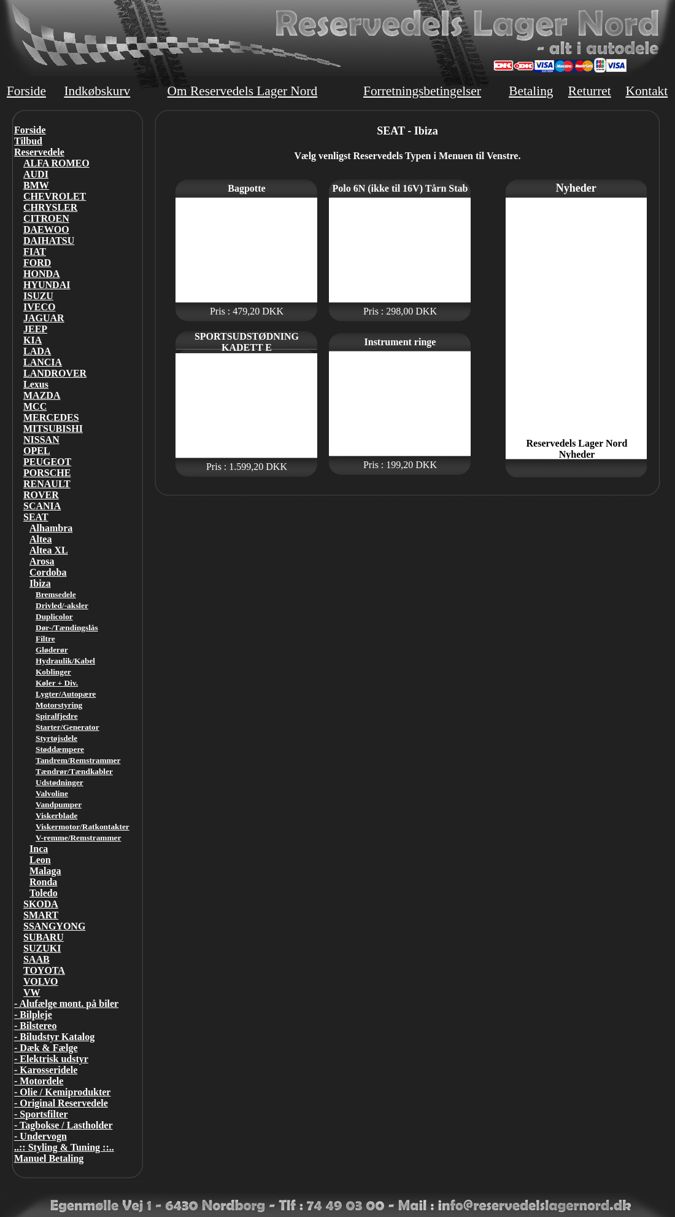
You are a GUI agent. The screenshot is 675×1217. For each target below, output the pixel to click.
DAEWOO (46, 229)
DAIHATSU (48, 240)
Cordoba (47, 572)
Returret (589, 91)
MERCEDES (51, 417)
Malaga (45, 871)
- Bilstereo (35, 1025)
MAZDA (41, 395)
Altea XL (48, 550)
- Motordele (38, 1081)
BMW (36, 185)
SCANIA (42, 506)
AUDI (35, 174)
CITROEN (46, 218)
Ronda (43, 882)
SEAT (35, 517)
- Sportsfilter (41, 1114)
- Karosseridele (45, 1070)
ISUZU (38, 296)
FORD (37, 262)
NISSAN (41, 439)
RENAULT (47, 484)
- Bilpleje (33, 1014)
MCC (35, 406)
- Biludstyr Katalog (54, 1036)
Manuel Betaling (48, 1158)
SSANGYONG (54, 926)
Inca (38, 848)
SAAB (36, 959)
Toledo (43, 893)
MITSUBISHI (53, 428)
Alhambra (50, 528)
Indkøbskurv (97, 91)
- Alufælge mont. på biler (66, 1003)
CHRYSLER (50, 207)
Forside (26, 91)
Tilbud (28, 141)
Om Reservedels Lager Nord (243, 91)
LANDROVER (55, 373)
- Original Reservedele (61, 1103)
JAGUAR (43, 318)
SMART (40, 915)
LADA (37, 351)
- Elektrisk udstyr (51, 1059)
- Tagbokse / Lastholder (63, 1125)
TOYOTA (44, 970)
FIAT (34, 251)
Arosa (42, 561)
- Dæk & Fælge (46, 1048)
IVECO (39, 307)
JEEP (35, 329)
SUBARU (43, 937)
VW (31, 992)
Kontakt (646, 91)
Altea (40, 539)
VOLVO (40, 981)
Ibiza (40, 583)
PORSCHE (47, 473)
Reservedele (39, 152)
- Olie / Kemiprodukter (62, 1092)
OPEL (36, 450)
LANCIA (42, 362)
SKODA (40, 904)
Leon (40, 860)
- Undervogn (40, 1136)
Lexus (35, 384)
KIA (32, 340)
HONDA (41, 273)
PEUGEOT (47, 461)
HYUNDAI (46, 285)
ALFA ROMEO (56, 163)
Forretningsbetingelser (422, 91)
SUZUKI (42, 948)
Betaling (531, 91)
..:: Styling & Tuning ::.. (64, 1147)
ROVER (41, 495)
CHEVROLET (54, 196)
